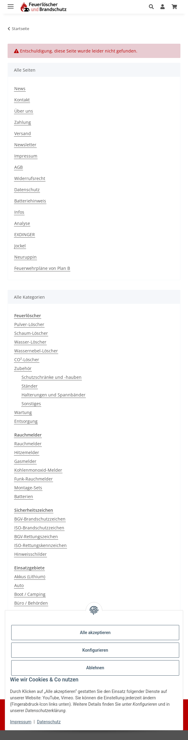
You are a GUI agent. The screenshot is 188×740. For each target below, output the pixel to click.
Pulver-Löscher (29, 324)
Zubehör (23, 368)
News (19, 88)
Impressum (20, 721)
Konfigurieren (95, 650)
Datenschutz (49, 721)
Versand (22, 133)
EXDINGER (24, 234)
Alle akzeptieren (95, 632)
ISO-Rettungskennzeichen (40, 545)
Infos (19, 212)
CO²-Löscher (26, 359)
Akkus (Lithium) (29, 576)
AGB (18, 167)
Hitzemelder (26, 452)
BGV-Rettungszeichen (36, 536)
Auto (19, 585)
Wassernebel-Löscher (36, 351)
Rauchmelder (28, 443)
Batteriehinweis (30, 201)
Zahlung (22, 122)
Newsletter (25, 145)
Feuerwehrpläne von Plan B (42, 268)
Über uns (23, 111)
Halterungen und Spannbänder (54, 395)
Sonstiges (31, 403)
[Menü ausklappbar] (11, 4)
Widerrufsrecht (29, 178)
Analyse (22, 223)
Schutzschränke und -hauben (52, 377)
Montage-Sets (28, 488)
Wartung (23, 412)
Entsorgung (26, 421)
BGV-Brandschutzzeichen (39, 519)
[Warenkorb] (174, 7)
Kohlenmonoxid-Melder (38, 470)
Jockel (20, 246)
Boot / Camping (29, 594)
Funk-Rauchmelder (33, 479)
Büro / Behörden (31, 603)
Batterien (23, 496)
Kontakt (22, 100)
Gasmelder (25, 461)
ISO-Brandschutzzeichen (39, 528)
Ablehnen (95, 667)
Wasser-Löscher (30, 342)
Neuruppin (25, 257)
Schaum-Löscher (31, 333)
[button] (153, 7)
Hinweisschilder (30, 554)
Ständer (30, 386)
